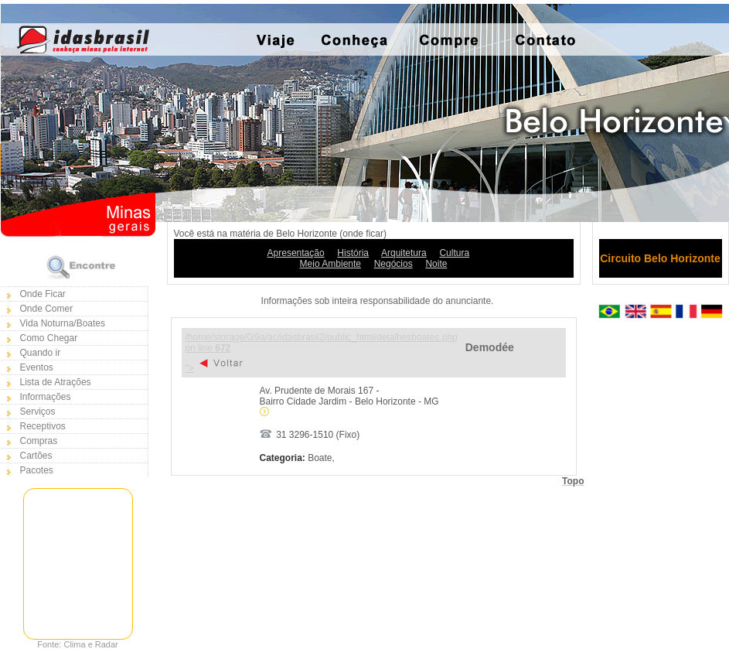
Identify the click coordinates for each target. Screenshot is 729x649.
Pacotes (36, 470)
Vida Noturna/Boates (63, 323)
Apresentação (296, 253)
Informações (45, 396)
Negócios (393, 263)
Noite (436, 263)
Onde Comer (46, 308)
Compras (39, 441)
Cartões (36, 455)
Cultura (454, 253)
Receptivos (43, 426)
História (353, 253)
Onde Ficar (43, 294)
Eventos (36, 367)
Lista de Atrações (55, 382)
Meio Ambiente (330, 263)
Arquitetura (404, 253)
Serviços (38, 411)
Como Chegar (49, 338)
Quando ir (40, 352)
